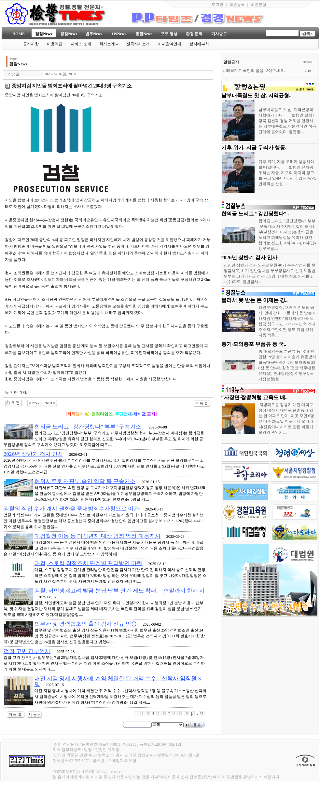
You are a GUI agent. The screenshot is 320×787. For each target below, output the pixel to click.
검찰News (43, 34)
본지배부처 (199, 44)
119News (119, 34)
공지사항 (31, 44)
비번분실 (258, 4)
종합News (143, 34)
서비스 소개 (81, 44)
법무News (93, 34)
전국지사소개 (138, 44)
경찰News (68, 34)
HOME (18, 34)
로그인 (217, 4)
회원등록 (237, 4)
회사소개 (108, 44)
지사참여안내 (169, 44)
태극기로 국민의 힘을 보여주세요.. (254, 70)
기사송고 (219, 34)
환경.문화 (194, 34)
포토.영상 (169, 34)
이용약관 (55, 44)
